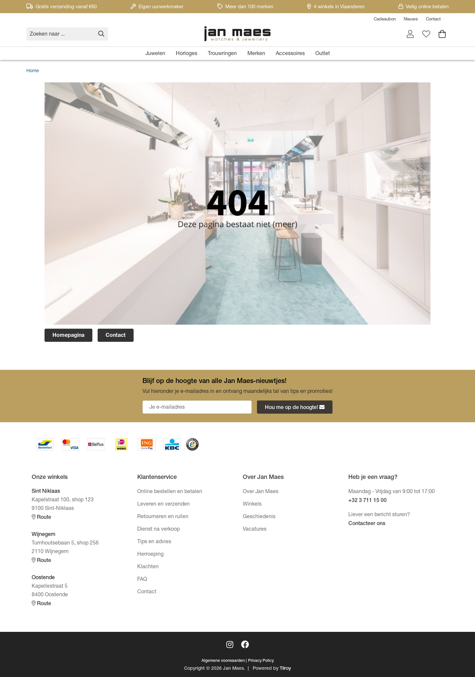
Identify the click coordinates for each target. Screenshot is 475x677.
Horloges (186, 54)
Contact (433, 19)
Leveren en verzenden (163, 504)
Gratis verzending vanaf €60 (61, 7)
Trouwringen (222, 54)
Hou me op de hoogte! (295, 407)
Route (41, 517)
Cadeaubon (385, 19)
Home (32, 71)
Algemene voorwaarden (223, 661)
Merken (256, 54)
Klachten (148, 567)
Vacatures (255, 529)
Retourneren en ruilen (162, 517)
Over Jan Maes (260, 492)
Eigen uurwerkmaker (157, 7)
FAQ (142, 579)
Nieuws (411, 19)
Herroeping (150, 554)
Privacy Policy (261, 661)
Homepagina (68, 335)
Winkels (252, 504)
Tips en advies (154, 542)
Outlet (322, 54)
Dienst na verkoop (158, 529)
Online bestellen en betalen (169, 492)
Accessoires (290, 54)
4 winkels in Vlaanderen (335, 7)
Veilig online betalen (423, 7)
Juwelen (155, 54)
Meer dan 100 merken (245, 7)
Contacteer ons (366, 524)
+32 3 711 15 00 (367, 501)
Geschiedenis (259, 517)
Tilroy (285, 668)
